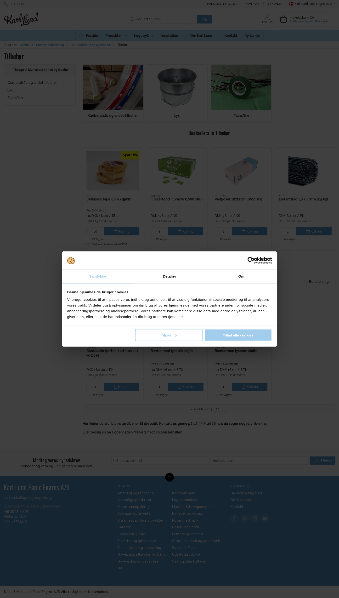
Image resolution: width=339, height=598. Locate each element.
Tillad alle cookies (238, 335)
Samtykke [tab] (97, 276)
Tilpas (169, 335)
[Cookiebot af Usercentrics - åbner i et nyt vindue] (251, 260)
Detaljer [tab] (169, 276)
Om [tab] (241, 276)
